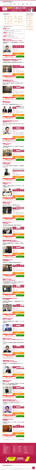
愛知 (8, 23)
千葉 (8, 21)
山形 (29, 16)
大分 (28, 29)
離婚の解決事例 (23, 4)
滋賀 (32, 23)
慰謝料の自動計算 (27, 4)
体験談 (13, 451)
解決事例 (14, 446)
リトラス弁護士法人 (6, 144)
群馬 (8, 22)
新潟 (8, 18)
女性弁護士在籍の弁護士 (5, 448)
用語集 (13, 452)
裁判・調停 (26, 451)
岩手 (28, 16)
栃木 (11, 21)
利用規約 (20, 465)
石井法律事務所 (5, 420)
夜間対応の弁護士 (5, 452)
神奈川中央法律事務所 (6, 203)
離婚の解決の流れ (10, 4)
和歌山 (30, 24)
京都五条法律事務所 (6, 381)
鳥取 (28, 26)
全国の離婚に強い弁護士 (5, 446)
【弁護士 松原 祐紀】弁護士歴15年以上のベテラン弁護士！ (12, 40)
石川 (8, 19)
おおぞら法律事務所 (6, 299)
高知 (28, 27)
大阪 (28, 23)
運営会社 (26, 465)
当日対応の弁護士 (5, 451)
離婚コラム (25, 446)
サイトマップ (29, 465)
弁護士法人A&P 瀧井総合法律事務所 (9, 280)
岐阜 (11, 23)
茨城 (9, 21)
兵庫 (29, 23)
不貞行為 (19, 449)
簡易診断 (14, 449)
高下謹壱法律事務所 (6, 260)
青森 (32, 15)
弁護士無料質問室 (15, 4)
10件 (10, 234)
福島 (31, 15)
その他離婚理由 (19, 451)
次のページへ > (6, 439)
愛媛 (32, 26)
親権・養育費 (19, 448)
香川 (29, 26)
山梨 (11, 18)
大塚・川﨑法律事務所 (6, 102)
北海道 (29, 15)
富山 (9, 19)
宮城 (30, 15)
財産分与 (25, 448)
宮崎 (29, 29)
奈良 (28, 24)
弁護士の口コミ (19, 4)
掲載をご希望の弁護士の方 (17, 465)
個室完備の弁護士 (5, 449)
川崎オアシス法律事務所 (7, 319)
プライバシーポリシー (24, 465)
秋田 (8, 17)
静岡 (9, 23)
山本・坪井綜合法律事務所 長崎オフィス (10, 81)
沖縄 (32, 29)
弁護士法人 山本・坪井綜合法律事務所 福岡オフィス (12, 241)
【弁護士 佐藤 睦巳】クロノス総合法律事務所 (10, 60)
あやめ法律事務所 (6, 223)
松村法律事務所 (5, 183)
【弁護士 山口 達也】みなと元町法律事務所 (10, 361)
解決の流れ (14, 448)
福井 (11, 19)
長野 (9, 18)
